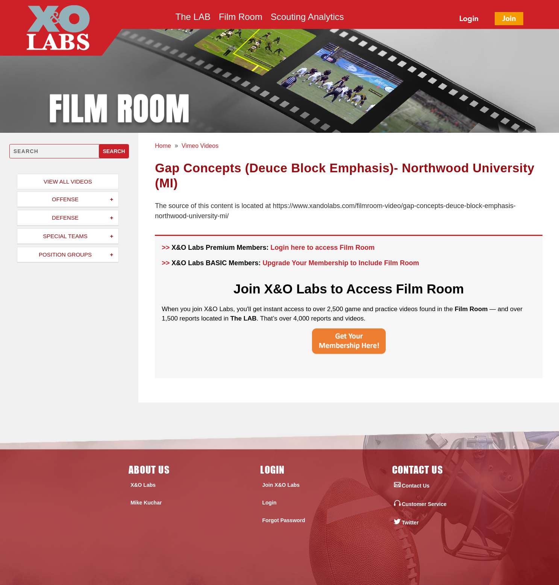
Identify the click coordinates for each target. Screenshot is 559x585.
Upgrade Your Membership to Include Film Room (340, 263)
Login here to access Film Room (322, 247)
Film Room (240, 18)
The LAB (193, 18)
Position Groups (65, 254)
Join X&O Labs (281, 485)
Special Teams (65, 236)
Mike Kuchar (146, 503)
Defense (65, 217)
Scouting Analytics (307, 18)
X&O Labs (143, 485)
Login (269, 503)
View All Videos (68, 181)
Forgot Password (283, 520)
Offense (65, 199)
